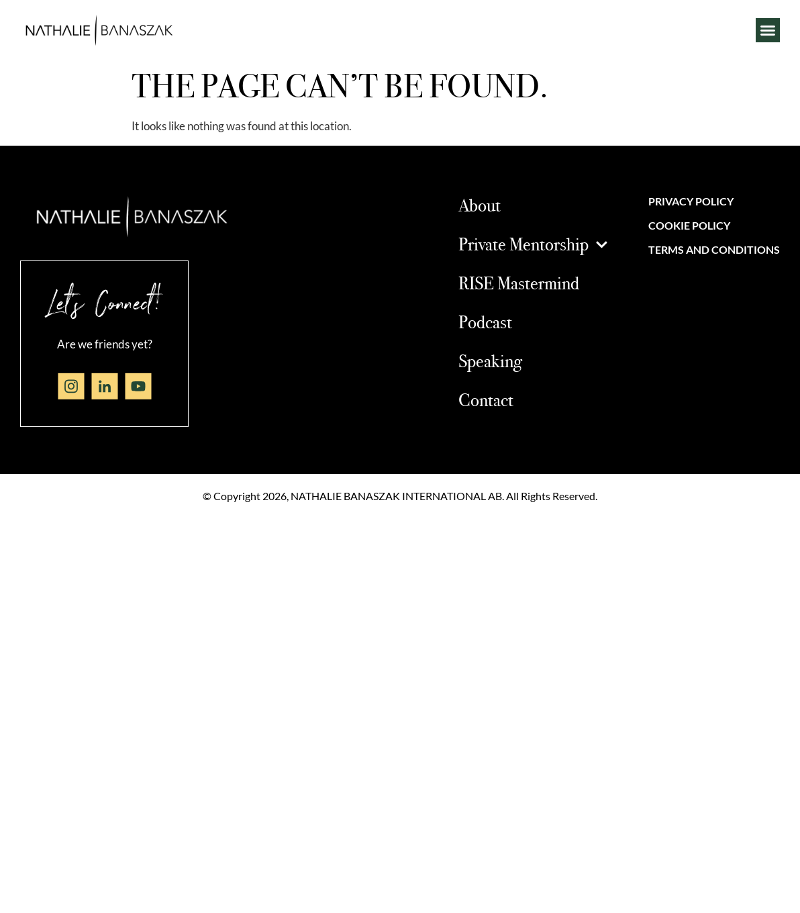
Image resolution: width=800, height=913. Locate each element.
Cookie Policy (689, 225)
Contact (485, 399)
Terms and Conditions (714, 249)
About (479, 204)
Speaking (490, 360)
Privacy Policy (691, 201)
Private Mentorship (533, 244)
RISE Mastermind (518, 282)
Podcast (485, 321)
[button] (768, 30)
